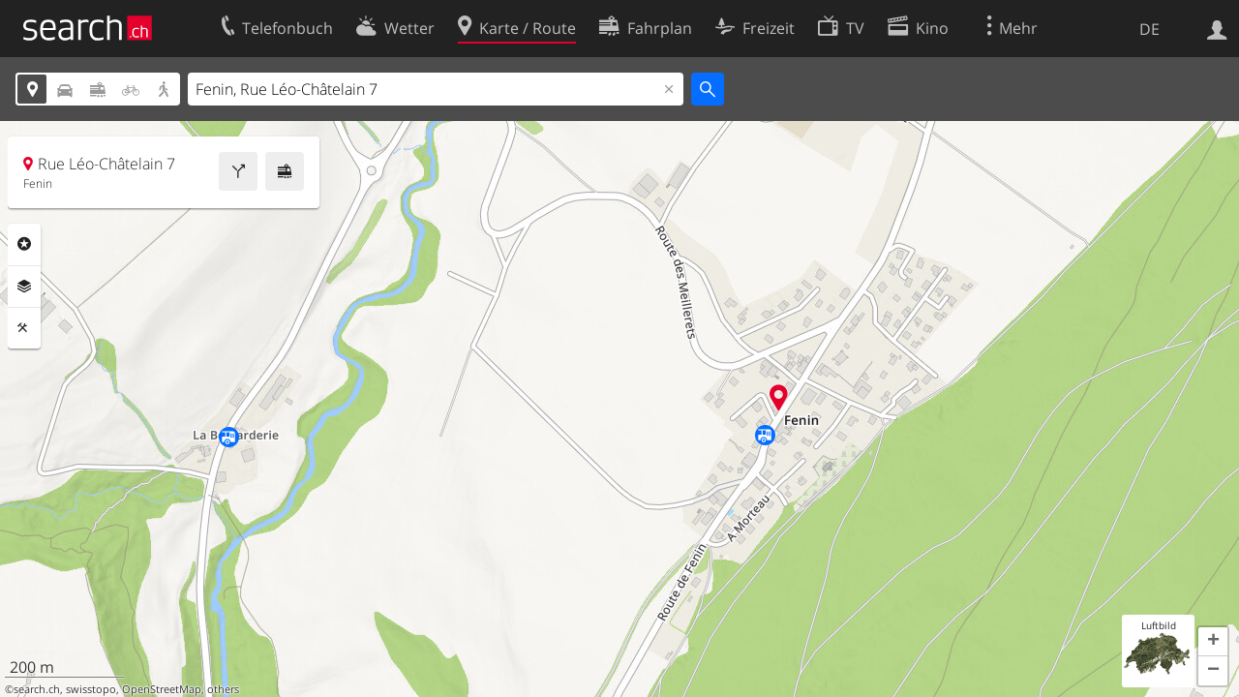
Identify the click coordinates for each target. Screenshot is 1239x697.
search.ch (37, 689)
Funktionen (24, 328)
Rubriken (24, 244)
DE (1149, 29)
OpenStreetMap (161, 689)
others (223, 689)
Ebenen (24, 286)
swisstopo (91, 689)
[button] (1212, 641)
